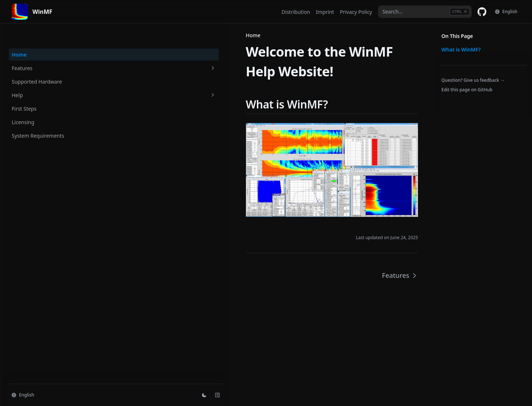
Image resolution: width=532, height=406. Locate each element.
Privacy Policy (356, 11)
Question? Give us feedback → (473, 80)
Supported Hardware (37, 62)
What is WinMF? (461, 49)
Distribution (296, 11)
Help (48, 75)
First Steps (24, 89)
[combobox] (425, 11)
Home (19, 35)
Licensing (23, 102)
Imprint (325, 11)
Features (48, 48)
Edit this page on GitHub (467, 90)
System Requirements (38, 116)
